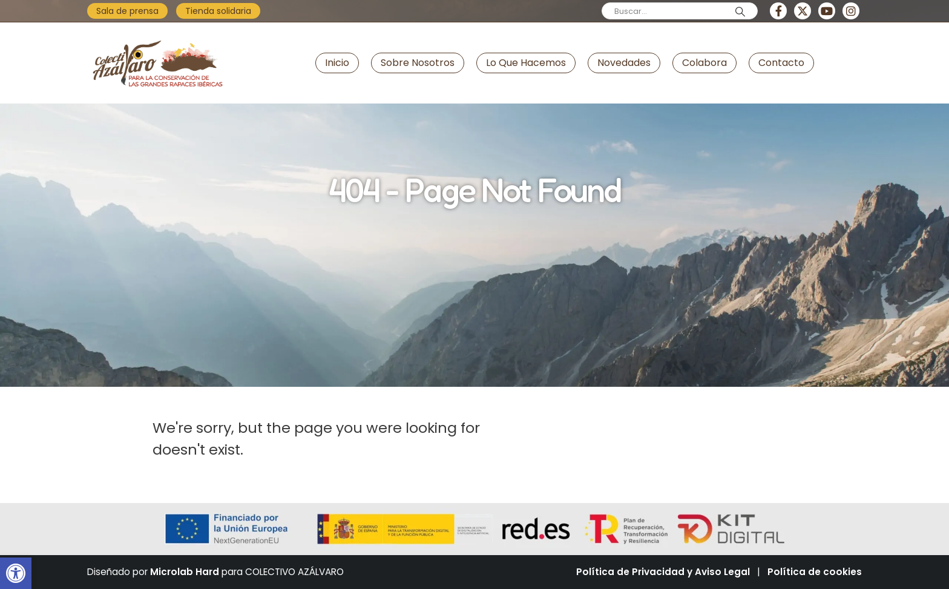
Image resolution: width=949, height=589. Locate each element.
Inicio (337, 63)
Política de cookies (814, 571)
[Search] (740, 11)
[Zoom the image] (156, 32)
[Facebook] (778, 10)
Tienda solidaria (218, 11)
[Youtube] (826, 10)
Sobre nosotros (418, 63)
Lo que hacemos (526, 63)
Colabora (704, 63)
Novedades (624, 63)
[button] (15, 573)
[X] (802, 10)
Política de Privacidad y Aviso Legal (663, 571)
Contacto (781, 63)
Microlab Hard (184, 571)
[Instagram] (850, 10)
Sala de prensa (127, 11)
